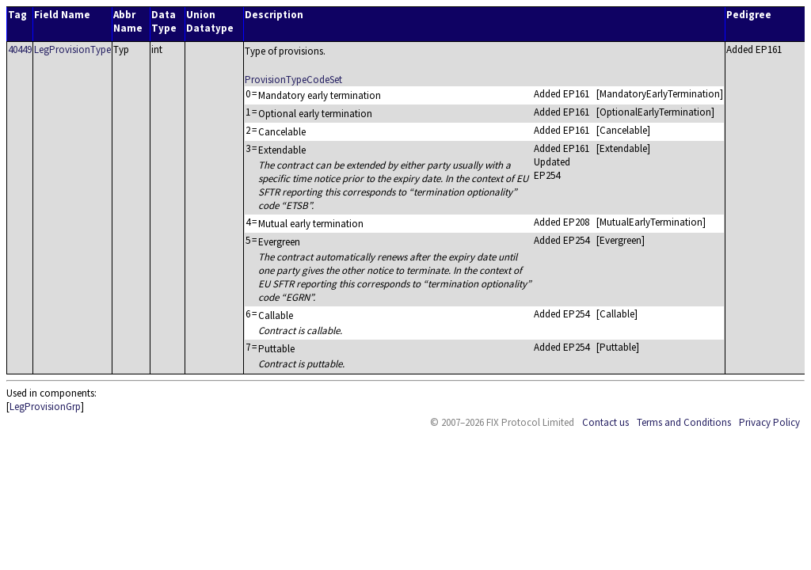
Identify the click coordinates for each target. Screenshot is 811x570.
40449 (20, 49)
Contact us (605, 422)
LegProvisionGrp (45, 406)
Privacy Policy (769, 422)
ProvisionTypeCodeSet (293, 79)
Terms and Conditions (684, 422)
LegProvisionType (72, 49)
